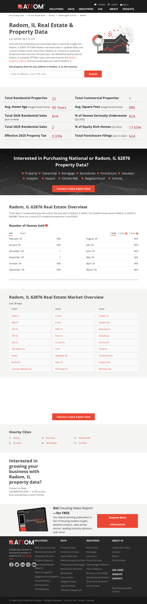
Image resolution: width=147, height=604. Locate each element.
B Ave (14, 355)
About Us (114, 9)
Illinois (52, 15)
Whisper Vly (105, 368)
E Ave (58, 322)
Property (31, 173)
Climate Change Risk (71, 590)
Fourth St (60, 342)
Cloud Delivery (42, 580)
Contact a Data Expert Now (73, 188)
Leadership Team (121, 547)
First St (58, 335)
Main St (59, 362)
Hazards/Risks (68, 585)
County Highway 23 (21, 368)
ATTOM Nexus (42, 589)
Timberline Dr (106, 355)
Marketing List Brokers (98, 577)
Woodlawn (51, 442)
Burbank (16, 362)
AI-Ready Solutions (44, 556)
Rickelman (104, 335)
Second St (104, 342)
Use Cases (101, 9)
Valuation (128, 173)
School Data (67, 577)
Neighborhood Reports (47, 576)
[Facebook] (11, 564)
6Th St (15, 342)
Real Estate (92, 547)
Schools (117, 178)
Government (93, 585)
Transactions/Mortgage (73, 564)
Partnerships (119, 560)
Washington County (67, 15)
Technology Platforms (97, 564)
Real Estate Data (17, 15)
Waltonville (84, 437)
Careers (116, 551)
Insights (128, 9)
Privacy (81, 600)
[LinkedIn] (22, 564)
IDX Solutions (42, 585)
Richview (50, 437)
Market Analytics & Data (73, 560)
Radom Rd (104, 322)
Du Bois (17, 442)
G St (57, 349)
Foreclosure (108, 173)
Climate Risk (70, 178)
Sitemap (90, 600)
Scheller (83, 442)
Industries (86, 9)
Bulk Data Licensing (45, 547)
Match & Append (43, 572)
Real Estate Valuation (72, 568)
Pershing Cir (61, 368)
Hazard (50, 178)
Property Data (68, 547)
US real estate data (37, 15)
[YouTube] (34, 564)
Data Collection (94, 568)
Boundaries (87, 173)
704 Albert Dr (18, 349)
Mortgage (68, 173)
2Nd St (15, 315)
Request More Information (117, 521)
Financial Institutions (97, 581)
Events (113, 4)
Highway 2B (61, 355)
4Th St (15, 329)
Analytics (32, 178)
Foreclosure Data (70, 551)
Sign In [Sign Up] (124, 4)
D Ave (58, 315)
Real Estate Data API (45, 551)
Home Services (94, 560)
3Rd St (15, 322)
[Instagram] (28, 564)
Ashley (16, 437)
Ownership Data (69, 556)
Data (71, 9)
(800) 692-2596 (20, 491)
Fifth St (58, 329)
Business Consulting (96, 573)
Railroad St (104, 329)
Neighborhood (95, 178)
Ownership (49, 173)
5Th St (15, 335)
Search (93, 74)
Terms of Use (70, 600)
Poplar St (103, 315)
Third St (103, 349)
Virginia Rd (104, 362)
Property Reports (44, 560)
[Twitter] (17, 564)
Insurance (91, 556)
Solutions (56, 9)
